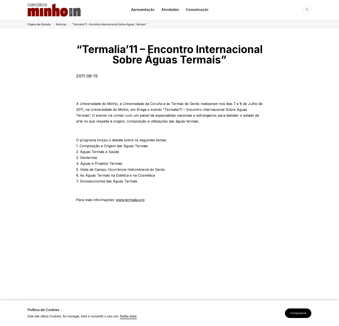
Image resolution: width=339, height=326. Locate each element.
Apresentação (142, 9)
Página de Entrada (39, 24)
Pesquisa (307, 9)
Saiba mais (128, 316)
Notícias (61, 24)
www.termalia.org (130, 200)
